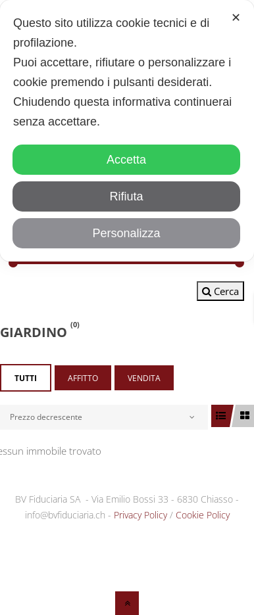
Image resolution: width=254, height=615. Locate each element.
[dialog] (127, 131)
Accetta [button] (126, 159)
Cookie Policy (203, 515)
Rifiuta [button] (126, 196)
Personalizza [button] (126, 233)
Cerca (220, 291)
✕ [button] (236, 17)
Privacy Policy (140, 515)
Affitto (83, 378)
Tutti (25, 378)
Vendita (144, 378)
